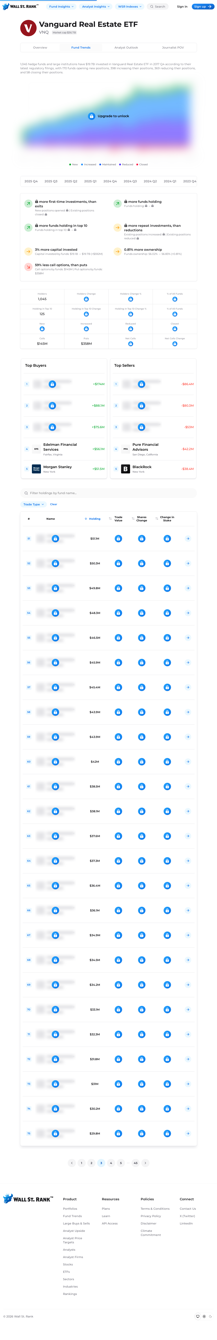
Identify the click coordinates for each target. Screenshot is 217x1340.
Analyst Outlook (126, 47)
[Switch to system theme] (198, 1316)
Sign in (182, 6)
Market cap (64, 32)
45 (135, 1163)
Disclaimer (148, 1223)
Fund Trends (80, 47)
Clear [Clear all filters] (53, 504)
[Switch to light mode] (204, 1316)
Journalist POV (173, 47)
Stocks (68, 1264)
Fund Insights (61, 6)
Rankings (70, 1294)
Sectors (68, 1279)
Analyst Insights (96, 6)
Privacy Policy (151, 1216)
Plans (106, 1209)
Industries (70, 1286)
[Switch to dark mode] (210, 1316)
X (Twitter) (187, 1216)
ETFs (66, 1272)
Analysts (69, 1249)
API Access (110, 1223)
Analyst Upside (74, 1231)
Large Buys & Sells (76, 1223)
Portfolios (70, 1209)
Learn (106, 1216)
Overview (40, 47)
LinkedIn (186, 1223)
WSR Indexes (130, 6)
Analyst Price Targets (72, 1240)
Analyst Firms (73, 1257)
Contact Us (188, 1209)
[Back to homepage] (20, 6)
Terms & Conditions (155, 1209)
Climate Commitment (151, 1233)
